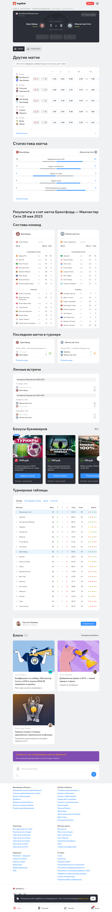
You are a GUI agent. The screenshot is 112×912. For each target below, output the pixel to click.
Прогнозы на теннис (21, 841)
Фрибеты (17, 799)
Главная (16, 9)
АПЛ (59, 844)
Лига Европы (63, 838)
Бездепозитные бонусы (23, 802)
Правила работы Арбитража (70, 879)
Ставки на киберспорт (67, 847)
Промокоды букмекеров (23, 808)
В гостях (54, 501)
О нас (60, 856)
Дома (45, 501)
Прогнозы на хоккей (21, 838)
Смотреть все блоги (89, 635)
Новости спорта (20, 859)
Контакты (62, 859)
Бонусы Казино (64, 808)
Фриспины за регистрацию (69, 814)
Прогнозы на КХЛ (20, 844)
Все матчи (62, 829)
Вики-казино (63, 805)
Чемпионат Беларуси (66, 841)
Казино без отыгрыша (67, 799)
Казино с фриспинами (67, 796)
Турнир (19, 501)
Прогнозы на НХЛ (20, 847)
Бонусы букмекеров (21, 796)
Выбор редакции (20, 868)
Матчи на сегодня (65, 832)
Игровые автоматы (66, 820)
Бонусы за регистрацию (23, 805)
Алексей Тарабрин (30, 622)
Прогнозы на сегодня (22, 832)
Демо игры (62, 817)
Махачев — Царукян (21, 856)
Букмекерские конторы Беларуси (27, 790)
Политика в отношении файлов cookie (74, 870)
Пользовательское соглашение (71, 865)
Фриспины (62, 811)
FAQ (14, 870)
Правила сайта (64, 862)
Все (96, 429)
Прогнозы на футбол (22, 835)
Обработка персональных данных (72, 873)
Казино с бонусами (66, 793)
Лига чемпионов (64, 835)
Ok (93, 898)
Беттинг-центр (25, 9)
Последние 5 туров (33, 501)
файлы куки (83, 898)
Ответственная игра (66, 876)
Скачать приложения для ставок (27, 793)
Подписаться (88, 624)
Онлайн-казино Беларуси (68, 790)
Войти (90, 3)
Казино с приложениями (68, 802)
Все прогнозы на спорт (22, 829)
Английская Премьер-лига (41, 9)
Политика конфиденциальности (71, 868)
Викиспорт (17, 865)
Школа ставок (19, 862)
